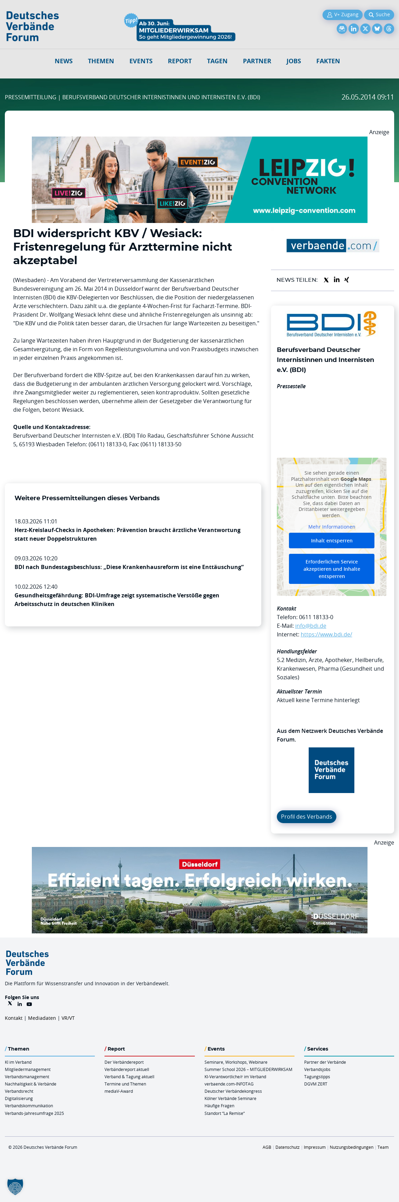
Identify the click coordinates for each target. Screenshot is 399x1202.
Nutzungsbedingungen (351, 1147)
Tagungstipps (317, 1076)
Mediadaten (42, 1018)
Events (141, 61)
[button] (15, 1187)
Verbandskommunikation (29, 1105)
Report (180, 61)
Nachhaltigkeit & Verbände (30, 1084)
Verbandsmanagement (27, 1076)
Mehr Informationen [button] (331, 527)
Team (383, 1147)
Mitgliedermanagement (28, 1069)
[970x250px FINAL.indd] (200, 141)
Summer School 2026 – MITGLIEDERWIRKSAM (248, 1069)
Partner (257, 61)
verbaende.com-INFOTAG (229, 1084)
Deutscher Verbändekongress (233, 1091)
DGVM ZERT (315, 1084)
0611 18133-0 (316, 617)
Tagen (217, 61)
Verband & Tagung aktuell (129, 1076)
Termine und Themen (125, 1084)
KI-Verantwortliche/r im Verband (235, 1076)
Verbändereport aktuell (127, 1069)
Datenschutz (287, 1147)
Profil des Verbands (306, 816)
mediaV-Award (119, 1091)
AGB (267, 1147)
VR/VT (68, 1018)
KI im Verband (18, 1062)
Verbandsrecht (19, 1091)
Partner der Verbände (325, 1062)
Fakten (328, 61)
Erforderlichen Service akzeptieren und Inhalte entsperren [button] (331, 568)
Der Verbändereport (124, 1062)
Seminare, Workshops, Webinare (236, 1062)
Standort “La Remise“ (225, 1113)
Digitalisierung (19, 1098)
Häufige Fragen (219, 1105)
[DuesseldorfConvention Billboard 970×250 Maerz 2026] (200, 851)
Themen (101, 61)
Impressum (315, 1147)
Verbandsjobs (317, 1069)
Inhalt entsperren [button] (331, 540)
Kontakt (13, 1018)
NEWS (64, 61)
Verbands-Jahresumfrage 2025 (34, 1113)
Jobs (294, 61)
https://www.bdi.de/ (326, 634)
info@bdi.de (310, 626)
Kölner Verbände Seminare (230, 1098)
